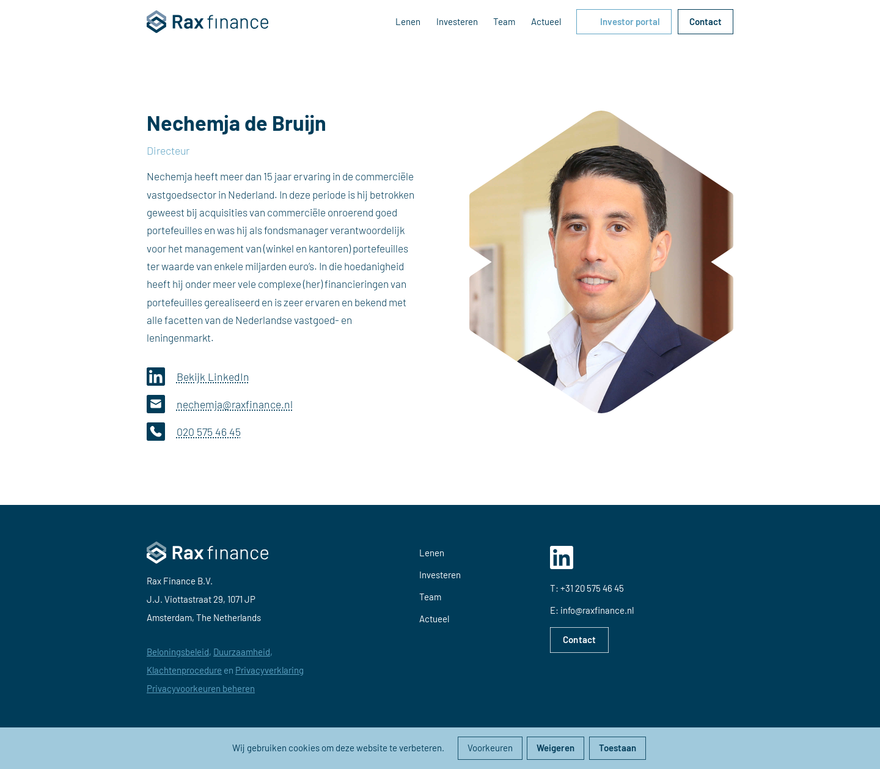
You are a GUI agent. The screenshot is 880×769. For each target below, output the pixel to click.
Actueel (546, 21)
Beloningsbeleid (178, 651)
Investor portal (630, 21)
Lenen (407, 21)
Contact (705, 21)
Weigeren (555, 747)
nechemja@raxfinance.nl (220, 404)
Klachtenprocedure (184, 669)
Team (504, 21)
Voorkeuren (490, 747)
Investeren (457, 21)
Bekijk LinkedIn (198, 376)
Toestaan (617, 747)
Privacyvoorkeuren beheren (201, 688)
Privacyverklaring (269, 669)
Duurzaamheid (241, 651)
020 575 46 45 (194, 431)
